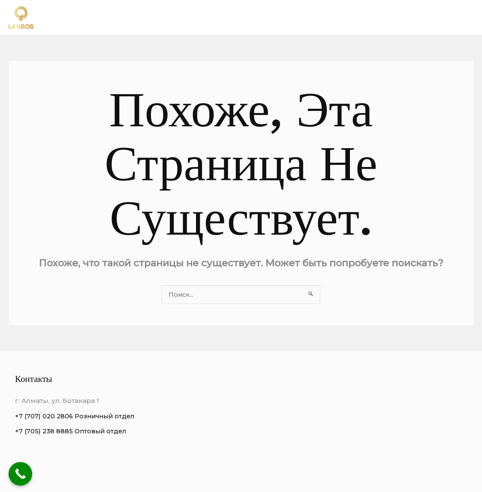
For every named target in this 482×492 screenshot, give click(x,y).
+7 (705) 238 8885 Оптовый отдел (72, 431)
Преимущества (321, 17)
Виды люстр (383, 17)
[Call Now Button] (20, 474)
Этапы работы (442, 17)
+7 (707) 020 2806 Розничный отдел (77, 416)
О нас (271, 17)
